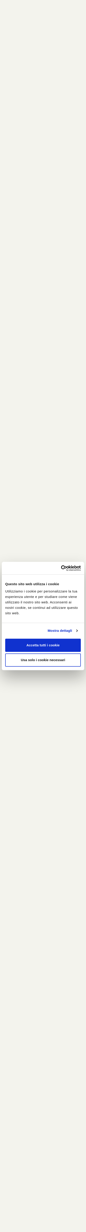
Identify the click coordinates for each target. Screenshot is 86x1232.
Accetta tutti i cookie (43, 645)
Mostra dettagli (60, 630)
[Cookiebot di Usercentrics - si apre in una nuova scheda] (61, 568)
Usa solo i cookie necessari (43, 660)
